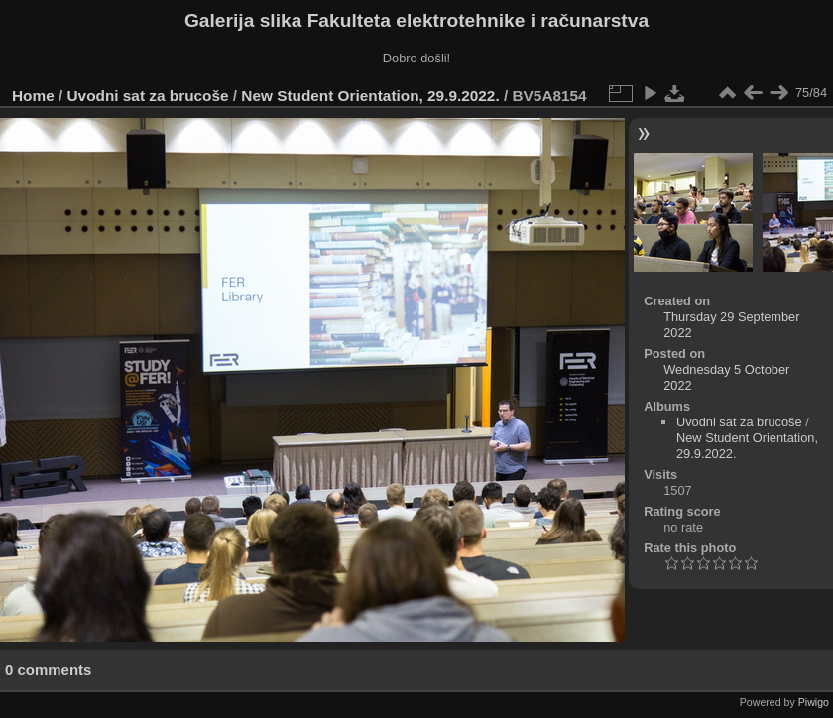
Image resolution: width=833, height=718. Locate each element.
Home (33, 95)
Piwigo (813, 702)
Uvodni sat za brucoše (148, 95)
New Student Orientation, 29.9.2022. (370, 95)
